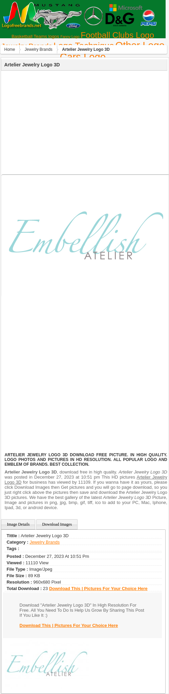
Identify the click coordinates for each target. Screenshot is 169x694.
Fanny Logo (69, 37)
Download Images (57, 524)
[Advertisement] (83, 121)
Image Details (18, 524)
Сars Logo (83, 56)
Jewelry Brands (38, 49)
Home (9, 49)
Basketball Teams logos (35, 36)
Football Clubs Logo (117, 35)
